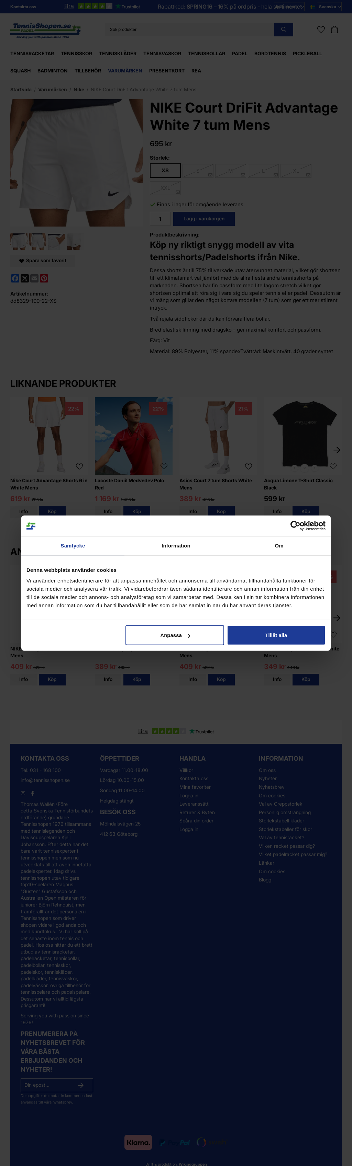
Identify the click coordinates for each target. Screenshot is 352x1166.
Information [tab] (176, 545)
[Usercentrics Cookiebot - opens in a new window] (295, 525)
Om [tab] (279, 545)
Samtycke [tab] (73, 545)
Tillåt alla (276, 635)
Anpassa (175, 635)
